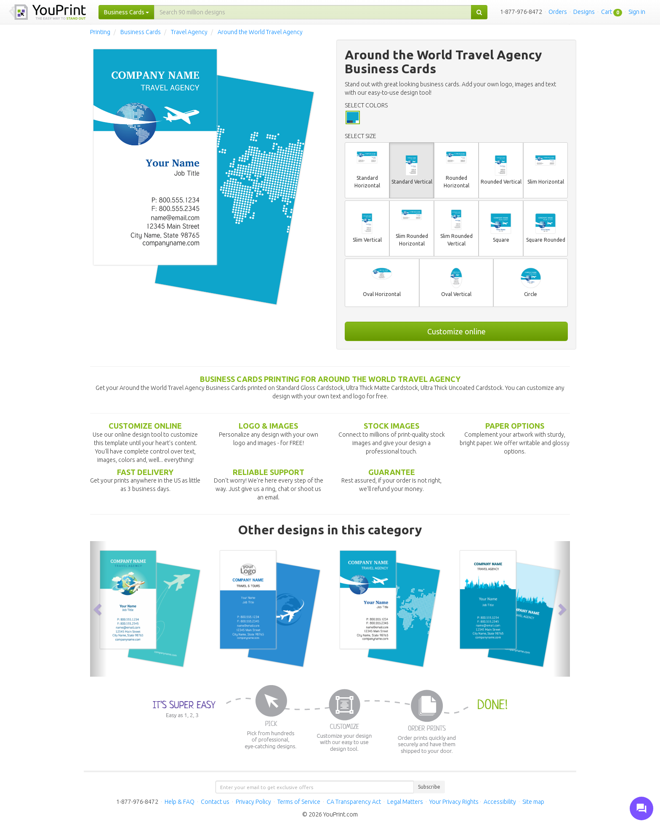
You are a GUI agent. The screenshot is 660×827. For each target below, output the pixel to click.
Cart (606, 11)
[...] (312, 12)
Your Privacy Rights (454, 801)
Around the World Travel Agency (260, 32)
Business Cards (140, 32)
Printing (100, 32)
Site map (533, 801)
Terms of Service (298, 801)
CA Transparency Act (354, 801)
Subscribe (429, 787)
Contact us (215, 801)
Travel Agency (189, 32)
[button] (98, 609)
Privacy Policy (253, 801)
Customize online (456, 331)
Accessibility (500, 801)
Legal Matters (405, 801)
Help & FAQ (179, 801)
